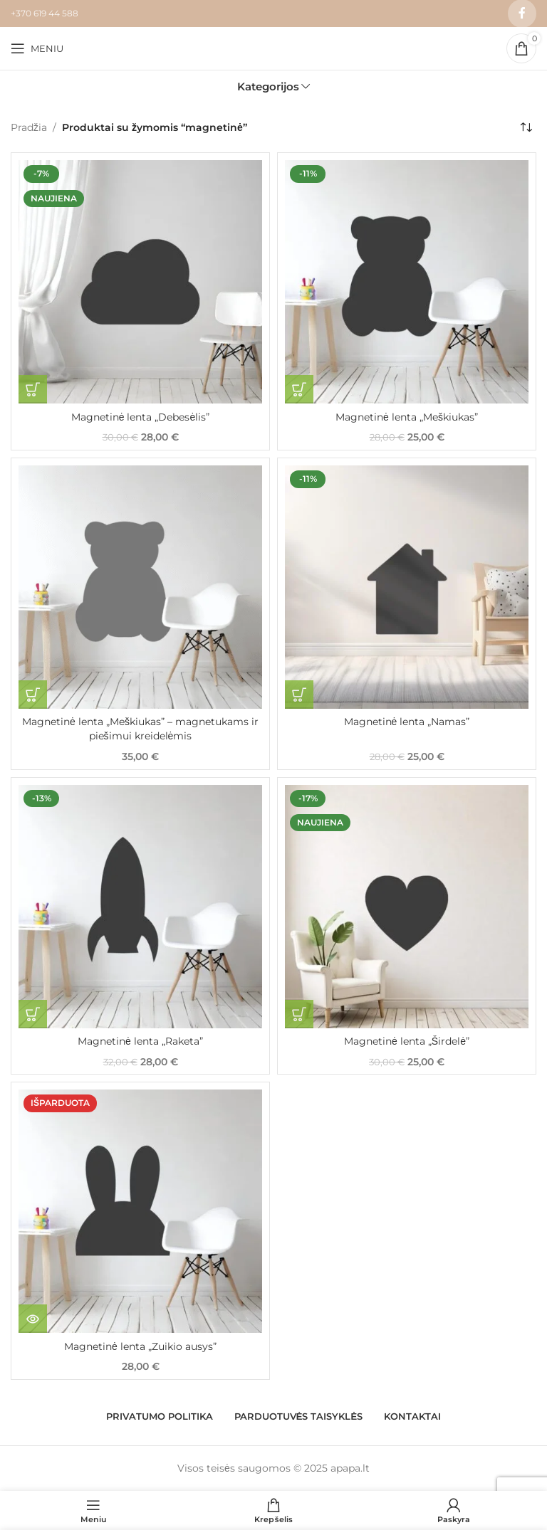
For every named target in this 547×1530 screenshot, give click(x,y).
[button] (33, 389)
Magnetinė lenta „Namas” (407, 721)
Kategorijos (268, 86)
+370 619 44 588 (44, 13)
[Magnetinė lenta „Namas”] (406, 587)
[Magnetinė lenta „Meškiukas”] (406, 281)
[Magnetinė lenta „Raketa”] (140, 906)
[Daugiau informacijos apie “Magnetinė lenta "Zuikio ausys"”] (33, 1318)
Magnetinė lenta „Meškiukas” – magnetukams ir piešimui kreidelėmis (140, 728)
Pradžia (29, 127)
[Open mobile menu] (37, 48)
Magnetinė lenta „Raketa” (140, 1041)
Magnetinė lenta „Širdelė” (406, 1041)
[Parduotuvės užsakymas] (525, 127)
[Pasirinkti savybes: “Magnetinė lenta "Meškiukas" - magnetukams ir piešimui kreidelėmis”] (33, 694)
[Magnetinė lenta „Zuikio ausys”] (140, 1211)
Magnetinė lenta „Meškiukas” (406, 417)
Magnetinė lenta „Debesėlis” (140, 417)
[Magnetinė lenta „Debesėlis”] (140, 281)
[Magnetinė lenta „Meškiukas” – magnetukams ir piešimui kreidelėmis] (140, 587)
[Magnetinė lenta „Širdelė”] (406, 906)
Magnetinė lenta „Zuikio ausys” (140, 1346)
